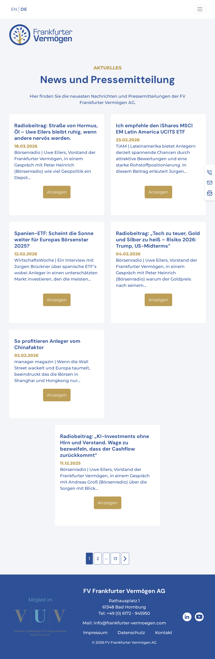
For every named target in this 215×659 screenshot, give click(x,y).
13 (115, 558)
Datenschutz (131, 632)
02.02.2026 (26, 355)
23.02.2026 (128, 139)
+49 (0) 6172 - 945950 (128, 613)
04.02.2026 (128, 253)
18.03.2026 (25, 146)
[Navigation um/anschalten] (200, 9)
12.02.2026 (25, 253)
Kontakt (163, 632)
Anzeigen (57, 192)
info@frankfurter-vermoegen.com (130, 622)
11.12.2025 (70, 463)
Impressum (95, 632)
